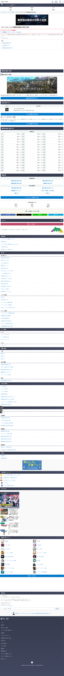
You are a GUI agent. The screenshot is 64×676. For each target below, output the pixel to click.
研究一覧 (2, 297)
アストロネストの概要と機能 (6, 302)
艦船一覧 (16, 193)
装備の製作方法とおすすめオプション (8, 396)
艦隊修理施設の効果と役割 (16, 183)
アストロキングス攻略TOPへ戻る (32, 197)
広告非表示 (56, 2)
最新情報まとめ (4, 241)
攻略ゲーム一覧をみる (32, 575)
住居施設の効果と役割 (5, 417)
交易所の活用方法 (4, 283)
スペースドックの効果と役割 (6, 433)
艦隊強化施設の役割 (7, 43)
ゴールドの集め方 (4, 388)
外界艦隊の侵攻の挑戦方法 (6, 315)
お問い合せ (3, 640)
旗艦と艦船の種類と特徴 (16, 188)
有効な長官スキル (6, 45)
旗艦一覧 (47, 193)
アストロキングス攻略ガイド (9, 5)
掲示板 (53, 9)
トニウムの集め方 (4, 391)
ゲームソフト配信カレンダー (6, 656)
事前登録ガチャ (4, 651)
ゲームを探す (3, 645)
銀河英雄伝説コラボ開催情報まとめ (10, 477)
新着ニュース (3, 658)
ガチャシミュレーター (5, 339)
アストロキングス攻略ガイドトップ (8, 239)
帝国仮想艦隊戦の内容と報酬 (6, 326)
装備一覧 (2, 358)
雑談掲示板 (3, 455)
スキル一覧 (5, 482)
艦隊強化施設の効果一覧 (7, 47)
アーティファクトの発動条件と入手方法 (9, 401)
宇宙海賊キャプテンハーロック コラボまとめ (11, 32)
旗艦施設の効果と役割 (47, 183)
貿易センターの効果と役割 (6, 447)
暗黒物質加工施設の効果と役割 (7, 425)
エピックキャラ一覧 (5, 334)
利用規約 (2, 632)
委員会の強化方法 (4, 268)
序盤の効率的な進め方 (5, 257)
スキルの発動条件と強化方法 (32, 114)
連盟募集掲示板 (4, 458)
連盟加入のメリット (5, 265)
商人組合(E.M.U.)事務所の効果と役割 (8, 449)
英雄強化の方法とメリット (6, 275)
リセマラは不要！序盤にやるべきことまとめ (12, 475)
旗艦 (32, 9)
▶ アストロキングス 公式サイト (7, 605)
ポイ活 (60, 2)
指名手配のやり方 (4, 299)
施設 (10, 9)
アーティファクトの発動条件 (6, 304)
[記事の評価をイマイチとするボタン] (16, 205)
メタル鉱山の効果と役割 (5, 420)
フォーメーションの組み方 (6, 374)
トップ (2, 622)
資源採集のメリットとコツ (6, 291)
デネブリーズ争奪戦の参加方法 (7, 323)
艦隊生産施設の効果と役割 (47, 180)
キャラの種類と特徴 (5, 337)
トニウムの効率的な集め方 (8, 485)
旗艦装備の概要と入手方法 (6, 380)
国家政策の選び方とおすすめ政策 (7, 399)
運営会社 (2, 625)
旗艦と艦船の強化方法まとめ (32, 98)
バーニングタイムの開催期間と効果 (8, 313)
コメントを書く (32, 224)
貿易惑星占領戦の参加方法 (6, 320)
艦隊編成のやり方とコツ (16, 190)
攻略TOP (10, 7)
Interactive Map (4, 643)
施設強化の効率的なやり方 (6, 281)
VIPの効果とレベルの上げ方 (6, 278)
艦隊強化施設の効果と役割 (16, 180)
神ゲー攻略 (3, 12)
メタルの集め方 (4, 386)
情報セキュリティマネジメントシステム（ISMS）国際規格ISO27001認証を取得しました (33, 613)
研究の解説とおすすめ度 (5, 286)
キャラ (53, 7)
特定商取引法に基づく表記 (6, 638)
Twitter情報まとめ (4, 246)
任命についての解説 (5, 288)
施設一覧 (2, 412)
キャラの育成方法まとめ (5, 273)
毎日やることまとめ (5, 260)
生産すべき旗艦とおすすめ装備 (48, 190)
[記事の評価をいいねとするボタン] (32, 205)
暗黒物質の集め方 (4, 394)
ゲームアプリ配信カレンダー (6, 653)
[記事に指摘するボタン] (48, 205)
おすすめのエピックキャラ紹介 (9, 480)
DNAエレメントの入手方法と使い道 (8, 307)
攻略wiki (2, 648)
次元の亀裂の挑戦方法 (5, 318)
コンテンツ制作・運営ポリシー (7, 630)
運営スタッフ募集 (4, 627)
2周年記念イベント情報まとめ (7, 249)
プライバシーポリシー (5, 635)
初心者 (32, 7)
